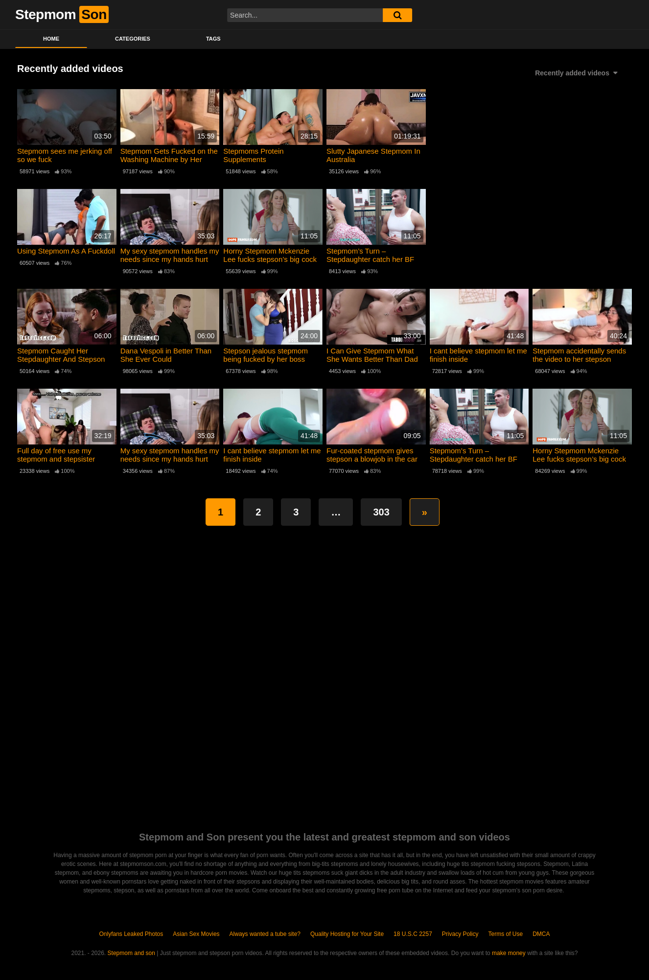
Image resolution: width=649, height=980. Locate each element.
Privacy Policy (460, 934)
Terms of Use (505, 934)
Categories (132, 39)
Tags (213, 39)
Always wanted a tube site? (265, 934)
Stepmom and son (131, 953)
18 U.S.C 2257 (413, 934)
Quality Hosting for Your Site (347, 934)
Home (51, 39)
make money (509, 953)
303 (381, 512)
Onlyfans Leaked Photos (131, 934)
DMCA (541, 934)
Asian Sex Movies (196, 934)
